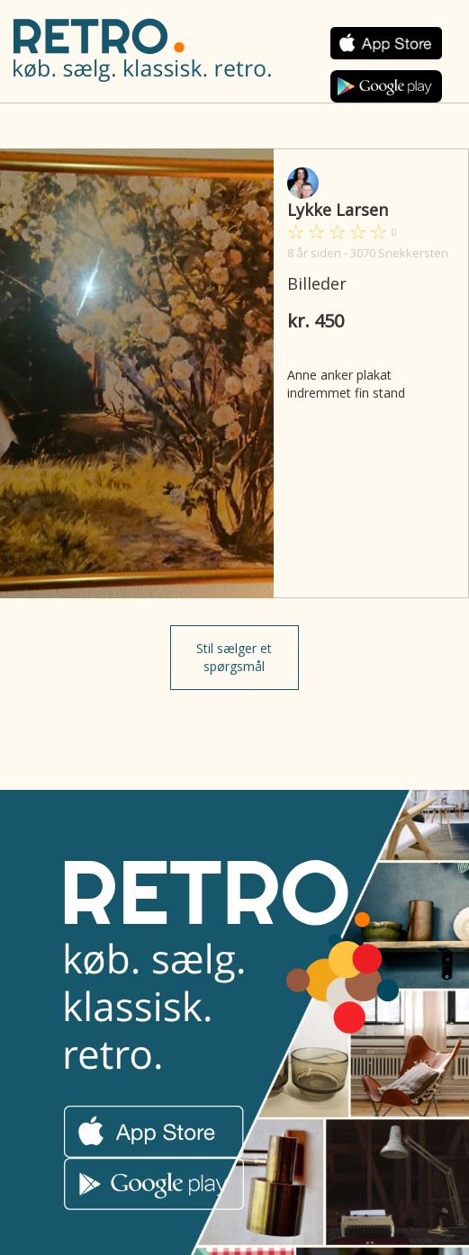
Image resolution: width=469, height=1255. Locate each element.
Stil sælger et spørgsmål (234, 657)
